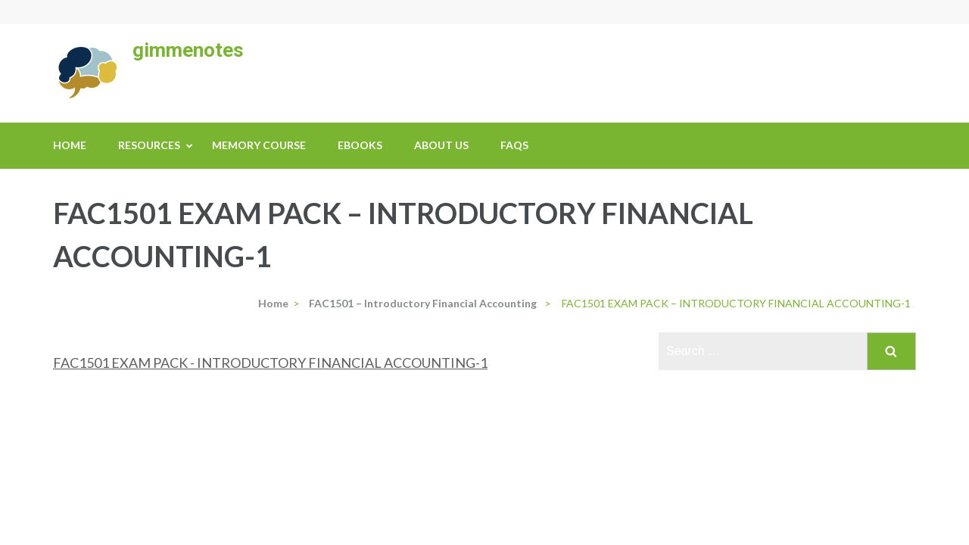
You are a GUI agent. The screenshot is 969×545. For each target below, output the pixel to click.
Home (69, 145)
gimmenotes (188, 50)
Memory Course (259, 145)
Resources (149, 145)
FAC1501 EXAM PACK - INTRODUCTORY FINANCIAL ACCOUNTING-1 (270, 362)
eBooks (360, 145)
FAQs (514, 145)
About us (441, 145)
